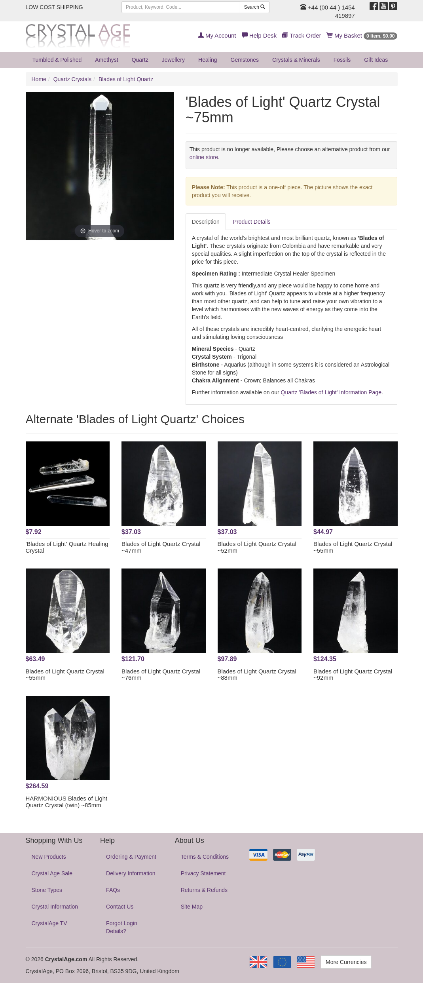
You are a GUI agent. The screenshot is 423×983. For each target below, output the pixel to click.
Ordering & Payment (131, 857)
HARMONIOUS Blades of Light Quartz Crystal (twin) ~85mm (67, 801)
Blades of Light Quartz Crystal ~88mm (257, 674)
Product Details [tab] (252, 222)
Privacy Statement (203, 873)
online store (204, 157)
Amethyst (106, 60)
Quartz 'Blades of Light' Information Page (331, 392)
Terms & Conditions (205, 857)
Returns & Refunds (204, 890)
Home (39, 79)
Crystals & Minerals (296, 60)
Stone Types (47, 890)
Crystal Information (55, 906)
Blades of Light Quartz (126, 79)
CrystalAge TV (49, 923)
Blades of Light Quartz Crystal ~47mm (160, 547)
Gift (376, 60)
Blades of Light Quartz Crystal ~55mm (352, 547)
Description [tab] (206, 222)
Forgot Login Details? (121, 927)
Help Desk (259, 35)
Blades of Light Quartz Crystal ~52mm (257, 547)
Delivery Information (131, 873)
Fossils (342, 60)
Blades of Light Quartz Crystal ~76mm (160, 674)
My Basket (362, 35)
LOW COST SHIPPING (54, 7)
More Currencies (346, 962)
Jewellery (173, 60)
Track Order (301, 35)
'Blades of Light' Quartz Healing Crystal (67, 547)
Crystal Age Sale (52, 873)
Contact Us (119, 906)
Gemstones (245, 60)
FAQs (113, 890)
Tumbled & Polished (57, 60)
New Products (49, 857)
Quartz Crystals (72, 79)
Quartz (140, 60)
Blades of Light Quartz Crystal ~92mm (352, 674)
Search (254, 7)
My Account (217, 35)
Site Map (192, 906)
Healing (207, 60)
